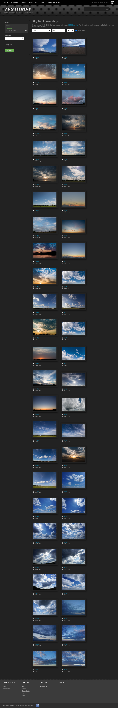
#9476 (37, 312)
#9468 (37, 414)
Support (24, 688)
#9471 (65, 363)
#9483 (65, 210)
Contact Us (43, 686)
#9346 (37, 670)
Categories (15, 2)
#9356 (37, 542)
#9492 (37, 108)
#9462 (37, 491)
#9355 (65, 542)
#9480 (37, 261)
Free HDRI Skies (54, 2)
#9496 (37, 57)
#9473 (65, 338)
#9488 (37, 159)
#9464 (65, 440)
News (23, 695)
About (24, 2)
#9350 (37, 619)
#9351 (65, 593)
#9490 (37, 134)
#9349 (37, 644)
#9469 (65, 389)
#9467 (65, 414)
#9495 (65, 57)
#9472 (37, 363)
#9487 (65, 159)
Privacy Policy (26, 691)
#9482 (37, 236)
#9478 (37, 287)
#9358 (37, 516)
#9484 (37, 210)
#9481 (65, 236)
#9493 (65, 83)
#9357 (65, 516)
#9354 (37, 568)
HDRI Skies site (73, 25)
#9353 (65, 568)
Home (5, 2)
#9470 (37, 389)
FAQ (23, 693)
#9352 (37, 593)
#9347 (65, 644)
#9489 (65, 134)
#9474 (37, 338)
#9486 (37, 185)
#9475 (65, 312)
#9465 (37, 465)
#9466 (37, 440)
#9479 (65, 261)
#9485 (65, 185)
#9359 (65, 491)
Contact (42, 2)
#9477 (65, 287)
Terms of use (32, 2)
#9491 (65, 108)
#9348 (65, 619)
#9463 (65, 465)
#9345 (65, 670)
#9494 (37, 83)
